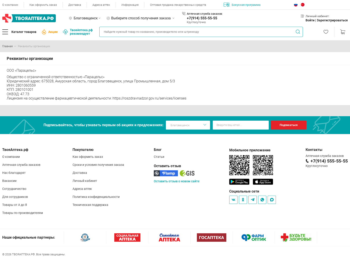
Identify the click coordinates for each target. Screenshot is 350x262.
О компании (10, 4)
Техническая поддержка (90, 205)
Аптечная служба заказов (21, 165)
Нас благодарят (14, 173)
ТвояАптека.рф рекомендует (78, 31)
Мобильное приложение (250, 150)
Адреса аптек (101, 4)
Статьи (159, 156)
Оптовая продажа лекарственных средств (178, 4)
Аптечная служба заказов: (205, 13)
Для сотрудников (15, 197)
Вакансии (9, 181)
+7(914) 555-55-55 (202, 18)
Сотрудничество (14, 189)
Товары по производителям (22, 213)
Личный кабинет (85, 181)
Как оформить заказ (43, 4)
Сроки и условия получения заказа (98, 165)
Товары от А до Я (14, 205)
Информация (130, 4)
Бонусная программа (242, 5)
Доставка (74, 4)
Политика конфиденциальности (96, 197)
